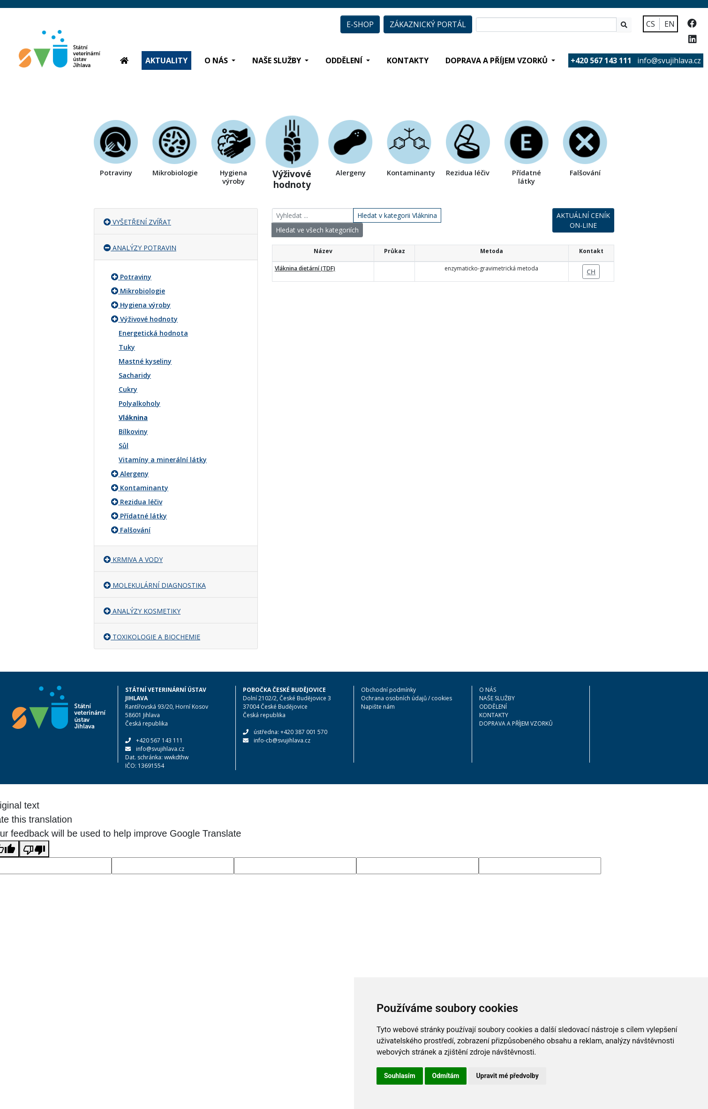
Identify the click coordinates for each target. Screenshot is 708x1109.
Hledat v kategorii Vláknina (397, 215)
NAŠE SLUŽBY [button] (277, 60)
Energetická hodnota (153, 333)
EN (669, 24)
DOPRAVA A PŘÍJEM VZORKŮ (516, 723)
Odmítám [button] (445, 1075)
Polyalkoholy (139, 403)
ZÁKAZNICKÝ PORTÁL (428, 24)
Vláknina (133, 417)
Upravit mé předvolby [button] (507, 1075)
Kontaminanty (144, 487)
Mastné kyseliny (145, 361)
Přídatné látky (143, 515)
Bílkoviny (133, 431)
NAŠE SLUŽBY (497, 698)
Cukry (128, 389)
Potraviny (135, 276)
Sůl (123, 445)
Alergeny (134, 473)
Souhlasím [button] (399, 1075)
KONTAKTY (408, 60)
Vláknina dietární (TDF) (305, 268)
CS (650, 24)
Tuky (127, 347)
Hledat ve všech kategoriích (317, 229)
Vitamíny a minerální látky (163, 459)
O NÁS (487, 690)
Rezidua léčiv (141, 501)
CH (591, 271)
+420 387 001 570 (303, 732)
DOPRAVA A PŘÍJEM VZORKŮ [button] (497, 60)
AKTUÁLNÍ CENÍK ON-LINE (583, 220)
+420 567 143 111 (159, 740)
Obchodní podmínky (388, 690)
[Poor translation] (34, 848)
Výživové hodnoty (149, 319)
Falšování (135, 529)
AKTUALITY (166, 60)
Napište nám (378, 707)
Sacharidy (135, 375)
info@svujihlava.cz (669, 60)
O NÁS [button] (217, 60)
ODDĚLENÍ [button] (344, 60)
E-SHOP (360, 24)
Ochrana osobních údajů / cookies (406, 698)
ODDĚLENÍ (493, 707)
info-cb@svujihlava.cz (282, 740)
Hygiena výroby (145, 304)
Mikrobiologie (142, 290)
